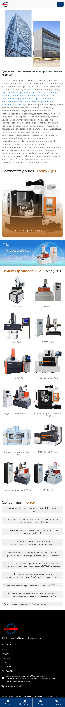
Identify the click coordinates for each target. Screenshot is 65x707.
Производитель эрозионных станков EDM (30, 585)
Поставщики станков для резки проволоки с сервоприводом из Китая (32, 521)
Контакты (57, 702)
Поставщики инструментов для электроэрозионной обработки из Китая (32, 576)
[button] (58, 205)
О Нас (40, 702)
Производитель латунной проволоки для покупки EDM (32, 532)
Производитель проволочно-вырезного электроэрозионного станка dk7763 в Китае (32, 565)
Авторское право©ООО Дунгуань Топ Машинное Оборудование (29, 696)
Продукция (24, 702)
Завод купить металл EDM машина (25, 604)
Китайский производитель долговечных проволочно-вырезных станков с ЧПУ (32, 595)
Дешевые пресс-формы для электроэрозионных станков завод (32, 543)
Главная (8, 702)
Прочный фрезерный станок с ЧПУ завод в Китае (32, 510)
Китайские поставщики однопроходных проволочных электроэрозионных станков (32, 554)
